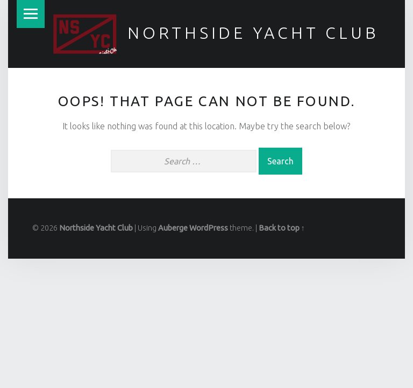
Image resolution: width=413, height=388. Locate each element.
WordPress (208, 228)
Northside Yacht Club (253, 33)
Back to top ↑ (282, 228)
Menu (31, 14)
